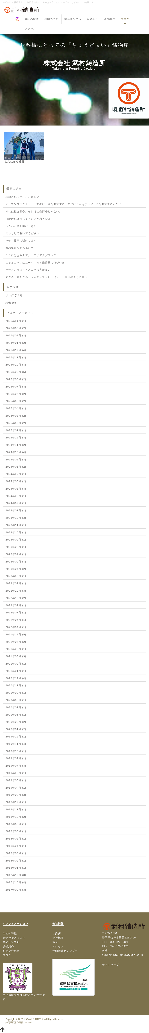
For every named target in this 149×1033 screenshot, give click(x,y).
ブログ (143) (13, 295)
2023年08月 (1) (15, 546)
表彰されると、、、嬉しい (22, 196)
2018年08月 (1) (15, 824)
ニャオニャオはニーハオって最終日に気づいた (35, 262)
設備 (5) (10, 302)
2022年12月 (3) (15, 590)
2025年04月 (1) (15, 408)
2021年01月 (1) (15, 670)
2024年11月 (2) (15, 444)
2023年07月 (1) (15, 554)
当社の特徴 (32, 19)
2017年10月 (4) (15, 882)
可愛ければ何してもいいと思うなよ (28, 218)
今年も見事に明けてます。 (22, 240)
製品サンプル (72, 19)
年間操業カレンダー (65, 950)
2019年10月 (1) (15, 751)
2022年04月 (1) (15, 627)
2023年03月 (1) (15, 576)
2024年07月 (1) (15, 474)
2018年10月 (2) (15, 816)
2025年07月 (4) (15, 386)
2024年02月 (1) (15, 503)
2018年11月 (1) (15, 809)
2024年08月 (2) (15, 466)
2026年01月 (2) (15, 342)
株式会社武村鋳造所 (34, 1019)
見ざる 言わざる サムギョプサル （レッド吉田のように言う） (47, 277)
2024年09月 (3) (15, 459)
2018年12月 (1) (15, 802)
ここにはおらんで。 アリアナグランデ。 (32, 255)
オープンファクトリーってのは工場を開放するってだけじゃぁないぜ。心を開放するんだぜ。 (64, 204)
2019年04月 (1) (15, 787)
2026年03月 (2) (15, 328)
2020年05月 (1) (15, 714)
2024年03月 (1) (15, 496)
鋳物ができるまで (14, 937)
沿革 (55, 942)
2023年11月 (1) (15, 525)
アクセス (30, 28)
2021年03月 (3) (15, 656)
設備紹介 (92, 19)
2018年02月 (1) (15, 860)
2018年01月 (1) (15, 867)
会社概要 (109, 19)
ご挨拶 (56, 933)
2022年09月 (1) (15, 605)
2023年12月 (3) (15, 517)
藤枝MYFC (18, 994)
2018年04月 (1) (15, 845)
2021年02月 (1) (15, 663)
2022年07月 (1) (15, 612)
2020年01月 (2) (15, 729)
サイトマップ (110, 964)
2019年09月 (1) (15, 758)
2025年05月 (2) (15, 401)
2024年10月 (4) (15, 452)
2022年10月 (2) (15, 598)
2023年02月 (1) (15, 583)
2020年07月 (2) (15, 707)
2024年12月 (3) (15, 437)
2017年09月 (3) (15, 889)
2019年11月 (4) (15, 743)
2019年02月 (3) (15, 794)
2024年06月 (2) (15, 481)
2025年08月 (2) (15, 379)
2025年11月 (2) (15, 357)
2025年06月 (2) (15, 393)
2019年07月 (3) (15, 765)
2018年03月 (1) (15, 853)
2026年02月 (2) (15, 335)
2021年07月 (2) (15, 641)
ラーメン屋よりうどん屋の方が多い (28, 269)
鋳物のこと (52, 19)
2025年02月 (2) (15, 423)
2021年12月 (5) (15, 634)
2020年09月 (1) (15, 692)
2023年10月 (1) (15, 532)
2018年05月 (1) (15, 838)
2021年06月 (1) (15, 649)
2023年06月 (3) (15, 561)
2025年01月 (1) (15, 430)
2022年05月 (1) (15, 619)
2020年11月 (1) (15, 685)
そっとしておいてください (22, 233)
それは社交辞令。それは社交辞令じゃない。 (33, 211)
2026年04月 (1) (15, 321)
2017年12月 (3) (15, 875)
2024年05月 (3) (15, 488)
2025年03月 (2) (15, 415)
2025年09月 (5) (15, 371)
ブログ (125, 19)
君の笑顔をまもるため (19, 247)
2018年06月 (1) (15, 831)
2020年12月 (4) (15, 678)
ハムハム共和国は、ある (20, 226)
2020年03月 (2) (15, 721)
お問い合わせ (11, 950)
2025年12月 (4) (15, 350)
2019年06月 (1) (15, 773)
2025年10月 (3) (15, 364)
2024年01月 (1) (15, 510)
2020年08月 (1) (15, 700)
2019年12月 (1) (15, 736)
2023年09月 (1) (15, 539)
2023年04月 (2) (15, 568)
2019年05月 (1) (15, 780)
